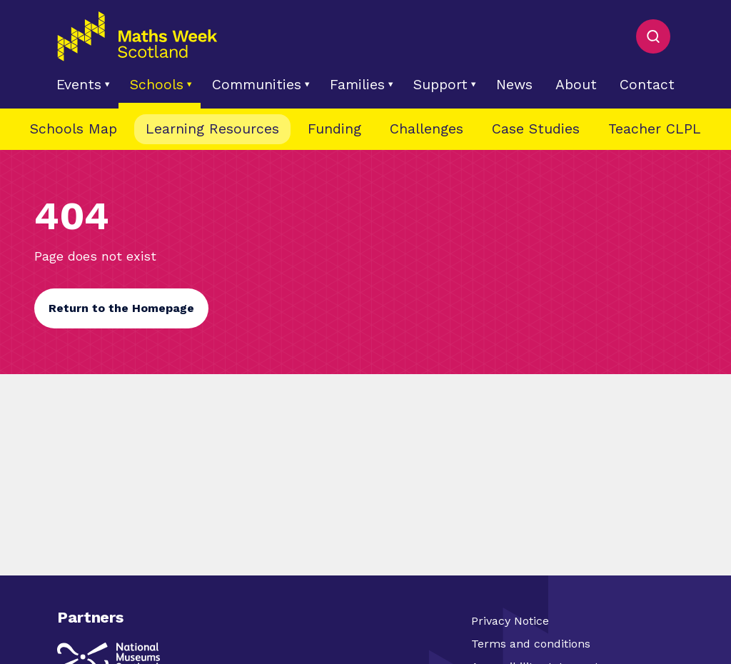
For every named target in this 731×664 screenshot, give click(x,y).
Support (440, 84)
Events (78, 84)
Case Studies (536, 129)
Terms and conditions (530, 643)
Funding (334, 129)
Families (357, 84)
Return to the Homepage (121, 308)
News (514, 84)
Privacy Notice (510, 621)
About (576, 84)
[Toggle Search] (653, 36)
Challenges (426, 129)
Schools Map (73, 129)
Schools (156, 84)
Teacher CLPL (654, 129)
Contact (647, 84)
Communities (256, 84)
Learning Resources (212, 129)
